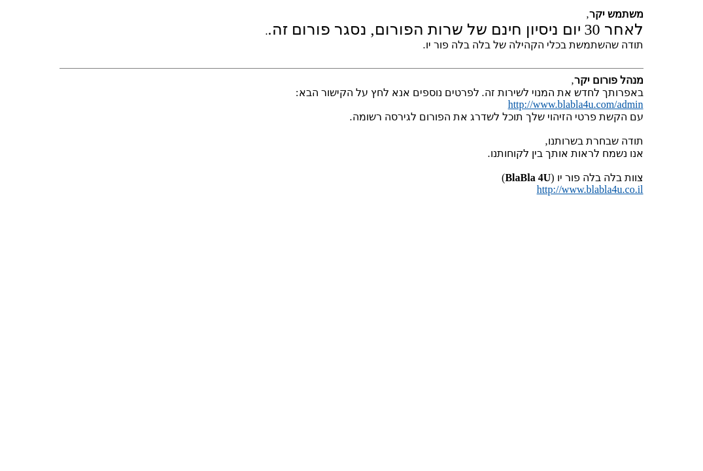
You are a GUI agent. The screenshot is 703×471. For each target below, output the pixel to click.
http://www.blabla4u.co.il (590, 189)
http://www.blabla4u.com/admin (575, 104)
